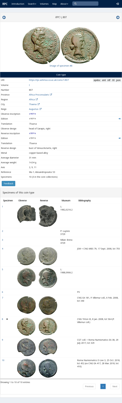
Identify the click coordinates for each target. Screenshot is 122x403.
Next (114, 386)
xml (104, 80)
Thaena (33, 104)
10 (3, 360)
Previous (89, 386)
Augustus (33, 109)
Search (32, 3)
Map (54, 3)
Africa (32, 99)
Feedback (8, 183)
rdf (109, 80)
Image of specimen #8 (61, 65)
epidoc (97, 80)
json (118, 80)
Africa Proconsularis (39, 94)
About (64, 3)
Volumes (44, 3)
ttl (113, 80)
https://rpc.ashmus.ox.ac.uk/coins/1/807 (49, 79)
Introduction (18, 3)
